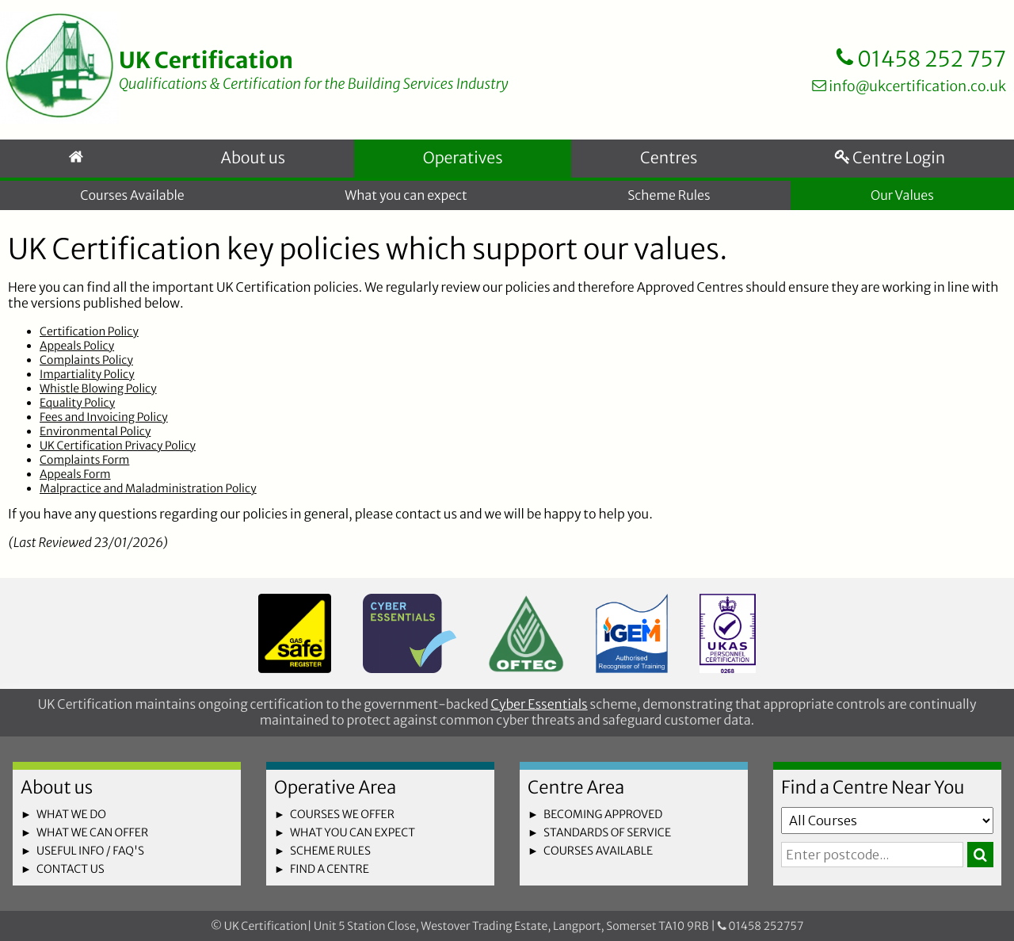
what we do (71, 814)
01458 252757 (761, 926)
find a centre (329, 869)
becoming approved (602, 814)
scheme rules (330, 850)
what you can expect (352, 832)
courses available (598, 850)
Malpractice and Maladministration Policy (148, 490)
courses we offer (342, 814)
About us (252, 160)
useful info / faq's (90, 850)
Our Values (902, 197)
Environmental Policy (95, 433)
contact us (70, 869)
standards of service (607, 832)
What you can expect (406, 197)
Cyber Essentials (538, 705)
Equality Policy (77, 404)
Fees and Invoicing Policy (104, 418)
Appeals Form (75, 476)
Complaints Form (84, 461)
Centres (668, 160)
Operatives (461, 160)
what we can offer (92, 832)
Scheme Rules (668, 197)
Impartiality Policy (87, 376)
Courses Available (132, 197)
